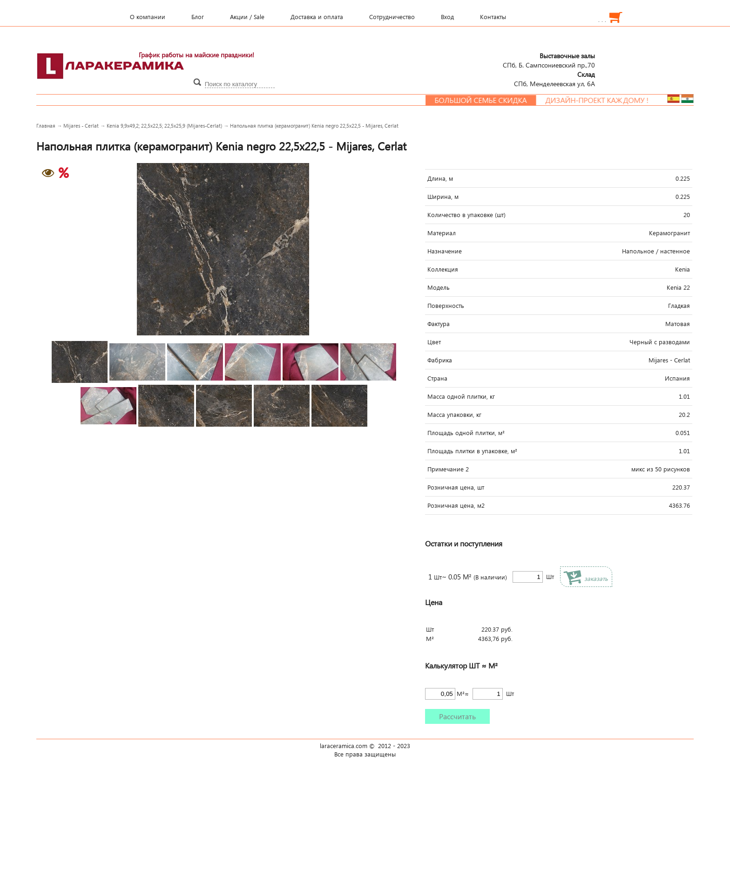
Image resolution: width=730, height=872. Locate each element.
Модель (438, 287)
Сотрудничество (392, 17)
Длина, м (440, 178)
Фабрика (439, 360)
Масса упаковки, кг (454, 414)
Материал (441, 233)
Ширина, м (443, 196)
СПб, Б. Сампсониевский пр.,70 (549, 60)
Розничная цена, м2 (456, 505)
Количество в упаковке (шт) (466, 215)
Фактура (438, 324)
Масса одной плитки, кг (461, 396)
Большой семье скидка (488, 100)
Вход (447, 17)
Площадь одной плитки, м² (466, 433)
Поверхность (445, 305)
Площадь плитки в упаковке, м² (472, 451)
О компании (147, 17)
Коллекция (442, 269)
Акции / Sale (247, 17)
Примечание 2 (448, 469)
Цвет (434, 342)
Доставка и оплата (317, 17)
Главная (45, 125)
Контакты (493, 17)
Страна (437, 378)
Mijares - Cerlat (81, 125)
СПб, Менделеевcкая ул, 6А (554, 78)
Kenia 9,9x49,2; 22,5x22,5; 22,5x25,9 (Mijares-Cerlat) (164, 125)
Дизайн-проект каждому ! (604, 100)
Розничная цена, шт (455, 487)
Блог (197, 17)
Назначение (444, 251)
